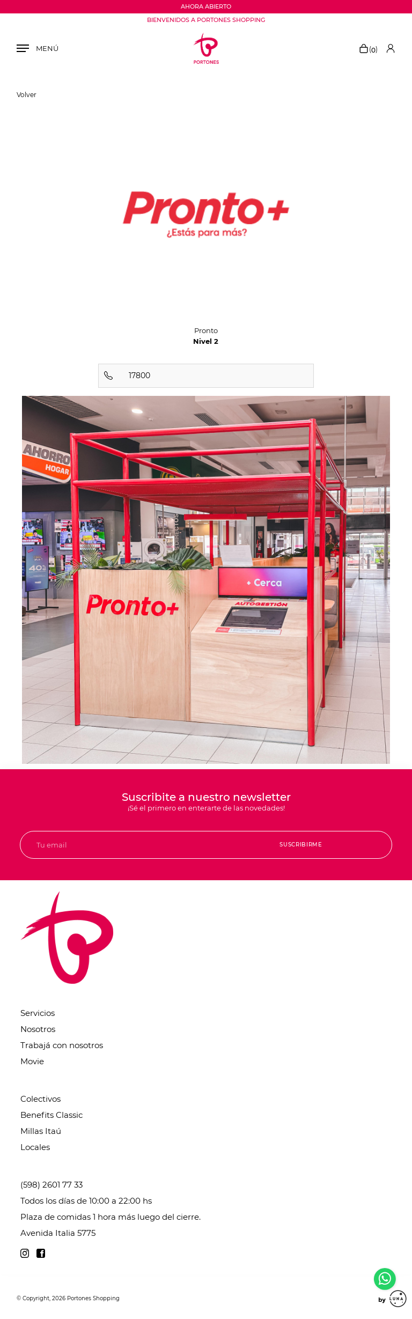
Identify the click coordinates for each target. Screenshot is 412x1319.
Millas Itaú (40, 1131)
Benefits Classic (51, 1115)
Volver (26, 95)
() (368, 49)
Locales (35, 1147)
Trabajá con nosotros (61, 1045)
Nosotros (37, 1029)
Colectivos (40, 1099)
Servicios (37, 1013)
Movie (32, 1061)
